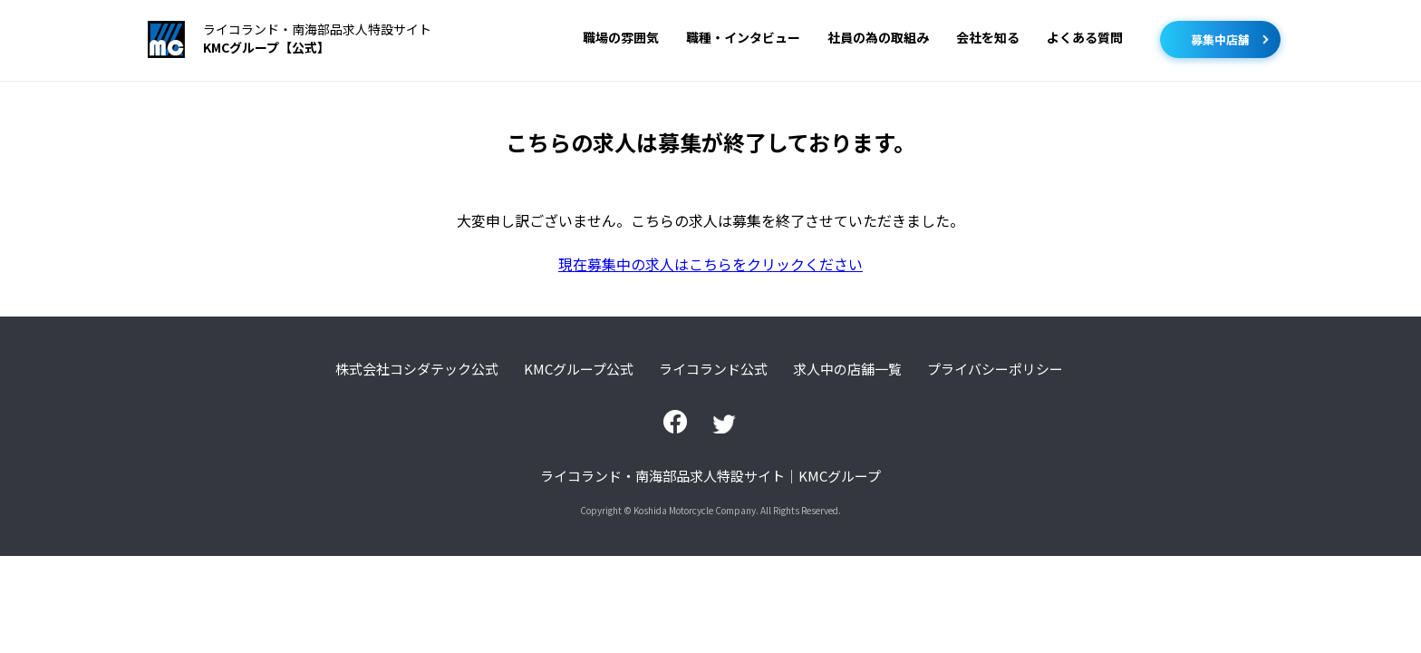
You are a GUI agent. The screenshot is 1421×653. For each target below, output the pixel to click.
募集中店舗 (1220, 39)
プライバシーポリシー (995, 368)
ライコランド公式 (713, 368)
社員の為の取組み (878, 37)
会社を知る (988, 37)
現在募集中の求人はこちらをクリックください (710, 264)
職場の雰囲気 (621, 37)
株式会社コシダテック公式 (416, 368)
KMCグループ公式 (578, 368)
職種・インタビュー (743, 37)
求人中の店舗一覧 (847, 368)
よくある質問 (1085, 37)
